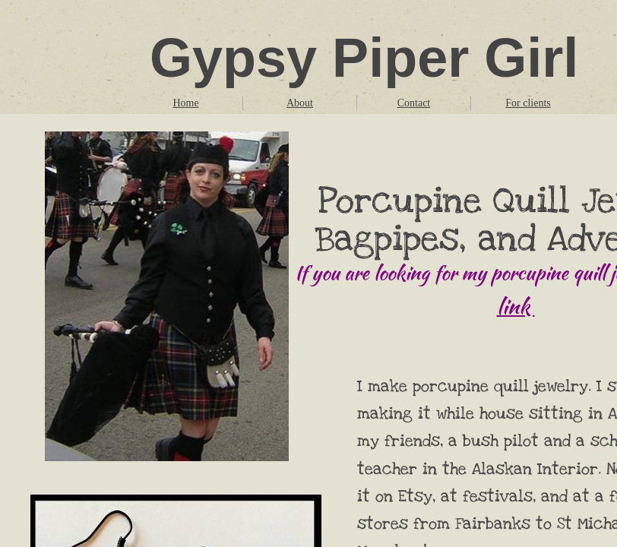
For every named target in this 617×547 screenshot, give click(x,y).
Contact (414, 103)
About (299, 103)
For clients (528, 103)
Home (185, 103)
